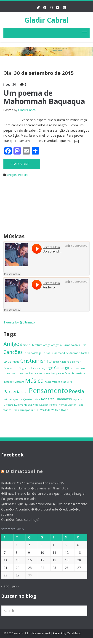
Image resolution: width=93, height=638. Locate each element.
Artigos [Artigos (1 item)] (55, 345)
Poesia (23, 175)
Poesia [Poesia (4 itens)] (76, 391)
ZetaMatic (74, 633)
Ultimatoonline (22, 471)
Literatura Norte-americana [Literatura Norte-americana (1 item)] (33, 373)
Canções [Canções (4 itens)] (13, 352)
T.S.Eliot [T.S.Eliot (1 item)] (43, 404)
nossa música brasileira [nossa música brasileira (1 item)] (58, 381)
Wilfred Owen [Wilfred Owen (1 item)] (59, 410)
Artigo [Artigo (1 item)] (46, 345)
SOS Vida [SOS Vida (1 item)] (33, 404)
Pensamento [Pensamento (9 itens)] (48, 390)
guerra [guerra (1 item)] (26, 368)
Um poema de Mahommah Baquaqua (44, 97)
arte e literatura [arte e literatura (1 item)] (32, 345)
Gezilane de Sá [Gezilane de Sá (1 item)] (12, 368)
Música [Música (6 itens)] (34, 380)
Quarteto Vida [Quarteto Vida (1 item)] (31, 399)
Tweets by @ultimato (19, 322)
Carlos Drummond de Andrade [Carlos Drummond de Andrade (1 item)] (61, 353)
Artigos (12, 175)
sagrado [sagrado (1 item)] (77, 399)
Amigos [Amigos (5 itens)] (12, 344)
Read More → (21, 164)
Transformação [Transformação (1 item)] (21, 410)
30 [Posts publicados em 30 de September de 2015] (28, 575)
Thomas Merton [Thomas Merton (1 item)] (67, 404)
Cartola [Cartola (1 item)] (85, 353)
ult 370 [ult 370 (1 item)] (35, 410)
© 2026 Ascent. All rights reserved (26, 633)
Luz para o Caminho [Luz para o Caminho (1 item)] (63, 373)
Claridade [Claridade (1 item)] (13, 361)
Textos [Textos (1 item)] (53, 404)
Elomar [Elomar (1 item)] (76, 361)
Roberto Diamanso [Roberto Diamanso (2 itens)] (56, 399)
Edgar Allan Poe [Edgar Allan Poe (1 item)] (62, 361)
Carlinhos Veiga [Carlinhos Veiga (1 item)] (33, 353)
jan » (13, 586)
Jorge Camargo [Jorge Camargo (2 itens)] (57, 367)
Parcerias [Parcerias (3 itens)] (13, 391)
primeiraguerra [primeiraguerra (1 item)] (12, 399)
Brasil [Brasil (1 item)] (84, 345)
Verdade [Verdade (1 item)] (45, 410)
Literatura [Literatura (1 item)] (9, 373)
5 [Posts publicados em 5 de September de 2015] (64, 545)
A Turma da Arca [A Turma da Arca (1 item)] (70, 345)
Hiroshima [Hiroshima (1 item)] (37, 368)
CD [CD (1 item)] (5, 361)
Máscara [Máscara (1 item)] (19, 381)
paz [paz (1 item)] (26, 392)
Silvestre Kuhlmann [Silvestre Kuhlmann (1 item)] (15, 404)
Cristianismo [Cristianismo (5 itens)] (36, 360)
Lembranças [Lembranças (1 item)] (77, 368)
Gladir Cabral (46, 20)
